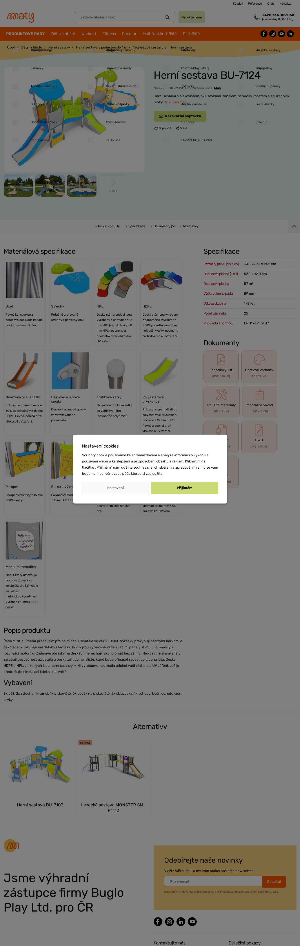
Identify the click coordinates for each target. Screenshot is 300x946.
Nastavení (115, 488)
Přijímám (185, 488)
